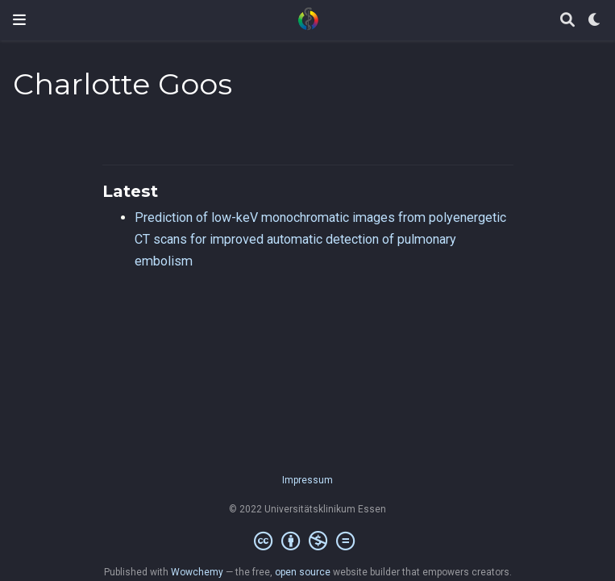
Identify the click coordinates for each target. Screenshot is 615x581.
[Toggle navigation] (19, 20)
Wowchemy (197, 572)
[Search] (567, 20)
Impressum (307, 480)
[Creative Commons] (307, 541)
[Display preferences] (595, 20)
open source (302, 572)
